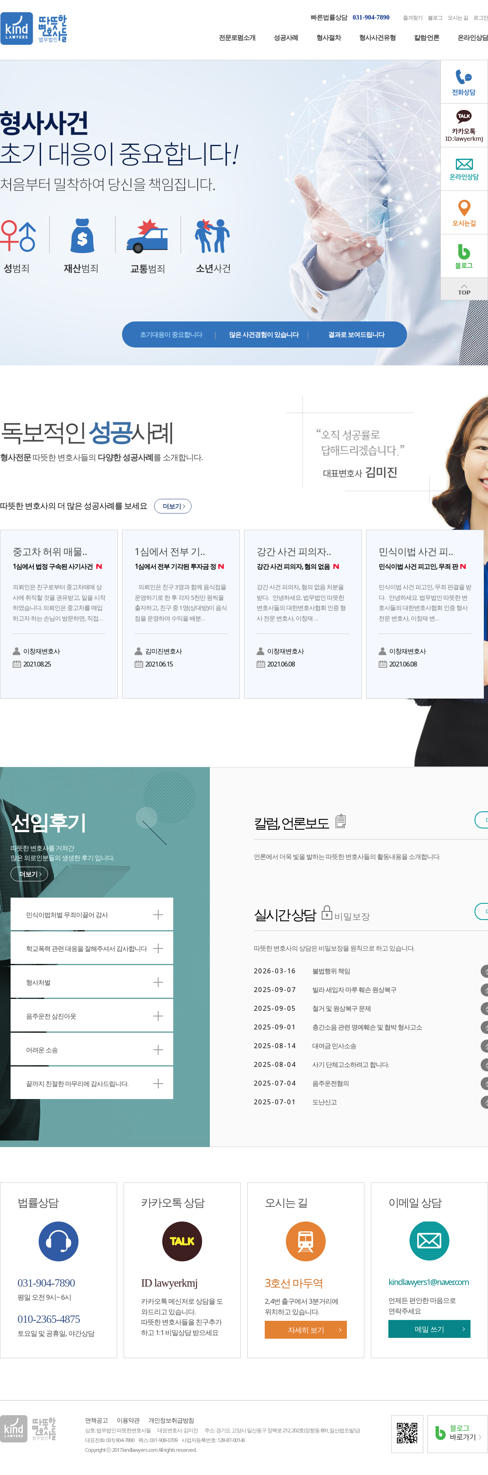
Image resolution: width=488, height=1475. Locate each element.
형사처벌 (94, 982)
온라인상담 (473, 37)
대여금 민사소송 (334, 1045)
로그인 (480, 17)
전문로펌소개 (237, 37)
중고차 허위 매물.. (59, 557)
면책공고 (96, 1420)
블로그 (435, 17)
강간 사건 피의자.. (303, 557)
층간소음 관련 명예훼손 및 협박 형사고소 (367, 1027)
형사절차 (328, 37)
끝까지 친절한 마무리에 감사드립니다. (94, 1083)
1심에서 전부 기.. (181, 557)
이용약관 (128, 1420)
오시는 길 (458, 17)
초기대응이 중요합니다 (171, 334)
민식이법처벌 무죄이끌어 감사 (94, 915)
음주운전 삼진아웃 (94, 1016)
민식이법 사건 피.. (425, 557)
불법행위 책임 (331, 970)
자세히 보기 (306, 1330)
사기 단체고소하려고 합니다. (350, 1064)
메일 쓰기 (429, 1329)
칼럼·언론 (426, 37)
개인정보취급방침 (171, 1420)
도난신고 (324, 1101)
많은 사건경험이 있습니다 (263, 334)
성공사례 (286, 37)
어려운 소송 (94, 1050)
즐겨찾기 (413, 17)
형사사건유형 (377, 37)
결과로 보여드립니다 (356, 334)
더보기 (172, 506)
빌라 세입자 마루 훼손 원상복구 (354, 989)
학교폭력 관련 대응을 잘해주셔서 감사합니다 (94, 948)
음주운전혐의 (330, 1083)
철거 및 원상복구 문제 (341, 1008)
